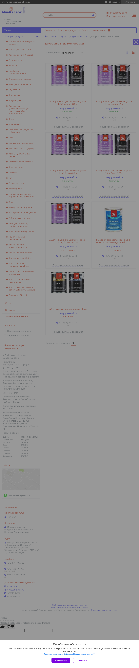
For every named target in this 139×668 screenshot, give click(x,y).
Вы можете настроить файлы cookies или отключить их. (68, 654)
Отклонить (82, 660)
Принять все (61, 660)
